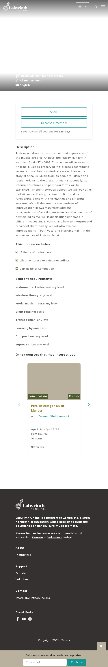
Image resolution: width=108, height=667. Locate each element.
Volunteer (54, 537)
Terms (65, 640)
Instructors (23, 555)
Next (88, 404)
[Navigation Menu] (103, 7)
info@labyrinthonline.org (33, 598)
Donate (37, 537)
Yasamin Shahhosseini (53, 416)
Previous (19, 404)
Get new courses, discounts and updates (53, 655)
